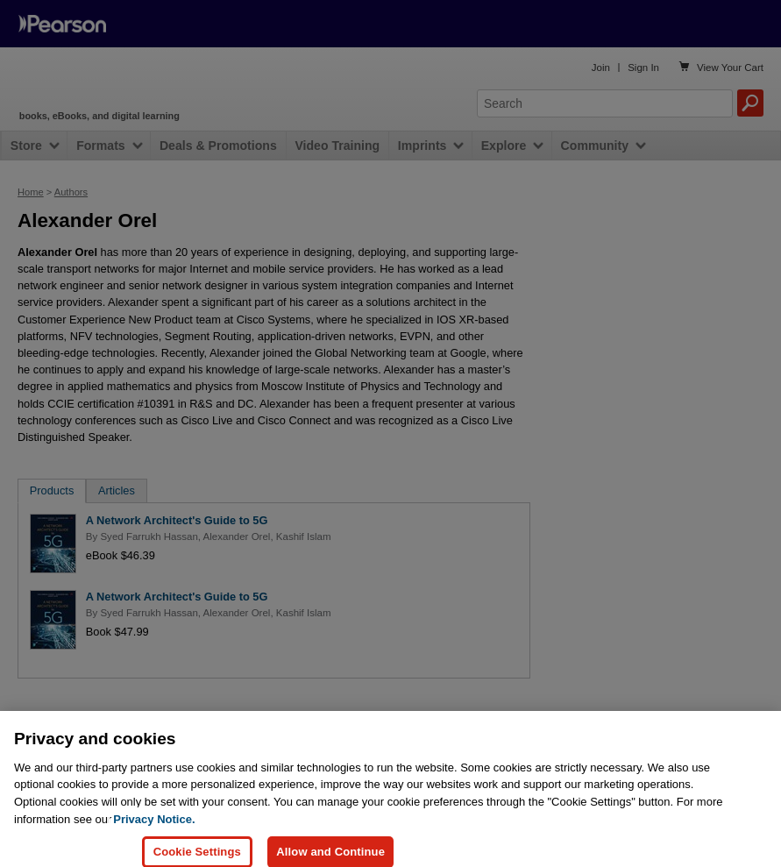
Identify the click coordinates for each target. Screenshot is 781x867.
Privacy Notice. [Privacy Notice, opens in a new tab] (154, 828)
